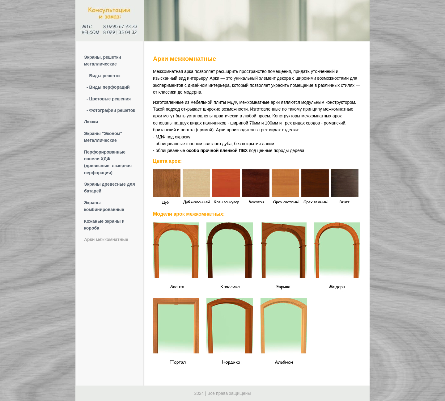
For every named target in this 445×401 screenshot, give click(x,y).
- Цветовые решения (109, 98)
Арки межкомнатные (106, 239)
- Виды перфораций (108, 87)
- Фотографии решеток (111, 110)
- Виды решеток (104, 75)
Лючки (91, 121)
